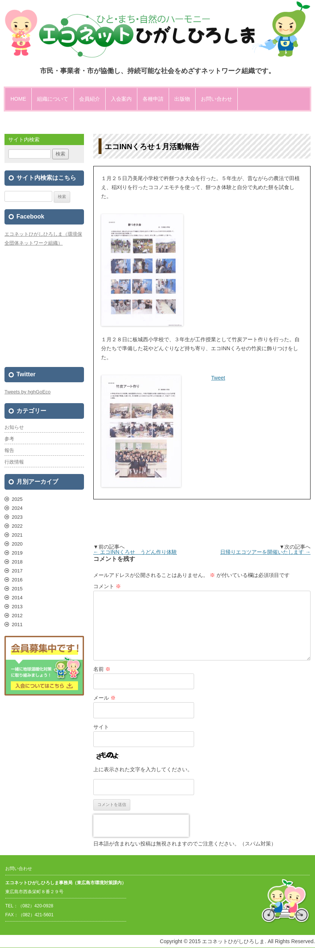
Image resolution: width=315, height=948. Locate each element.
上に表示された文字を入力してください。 (143, 769)
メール (104, 698)
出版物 (182, 99)
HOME (18, 99)
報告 (9, 450)
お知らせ (14, 427)
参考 (9, 439)
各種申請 (153, 99)
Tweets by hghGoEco (27, 392)
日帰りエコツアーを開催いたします (265, 552)
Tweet (218, 378)
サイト (101, 727)
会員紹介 (89, 99)
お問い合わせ (216, 99)
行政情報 (14, 462)
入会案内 (121, 99)
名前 (101, 669)
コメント (107, 586)
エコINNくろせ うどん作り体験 (135, 552)
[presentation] (141, 825)
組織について (52, 99)
